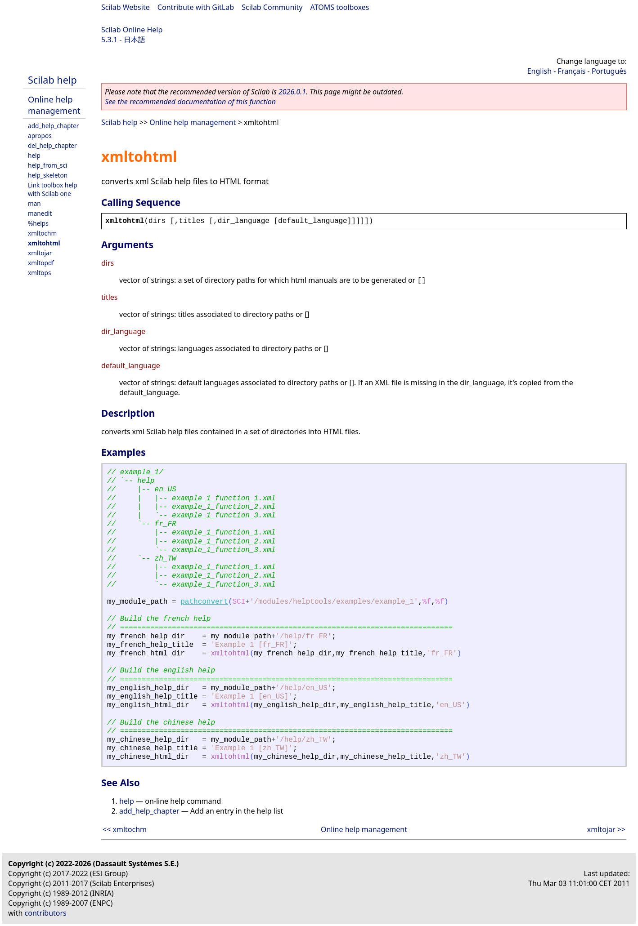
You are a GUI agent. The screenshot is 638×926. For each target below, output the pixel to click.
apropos (40, 135)
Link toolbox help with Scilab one (52, 189)
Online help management (54, 104)
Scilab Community (272, 7)
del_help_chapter (52, 145)
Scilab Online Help (131, 30)
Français (572, 71)
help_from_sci (47, 165)
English (539, 71)
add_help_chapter (53, 125)
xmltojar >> (606, 829)
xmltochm (42, 233)
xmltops (39, 272)
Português (609, 71)
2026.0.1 (292, 92)
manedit (40, 213)
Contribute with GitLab (195, 7)
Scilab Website (125, 7)
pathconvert (204, 602)
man (34, 203)
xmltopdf (41, 262)
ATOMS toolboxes (339, 7)
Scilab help (52, 79)
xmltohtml (44, 243)
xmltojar (40, 253)
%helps (38, 223)
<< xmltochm (125, 829)
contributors (46, 913)
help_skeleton (47, 175)
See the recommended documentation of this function (190, 102)
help (34, 155)
